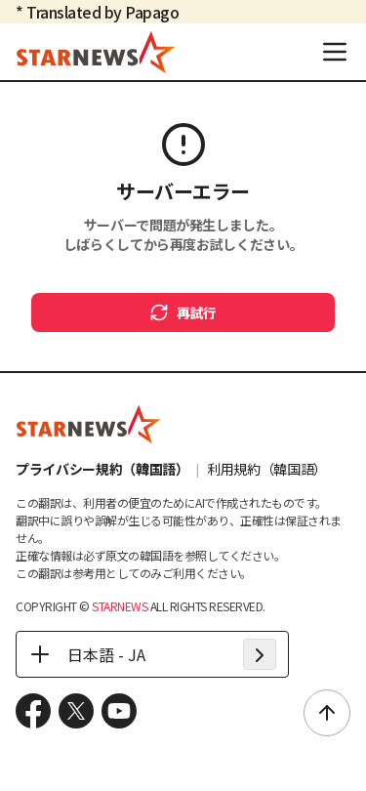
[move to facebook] (33, 711)
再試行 (183, 312)
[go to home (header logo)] (96, 51)
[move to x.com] (76, 711)
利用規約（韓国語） (267, 469)
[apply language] (259, 654)
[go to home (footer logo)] (89, 423)
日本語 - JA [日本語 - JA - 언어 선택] (86, 654)
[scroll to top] (327, 712)
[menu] (334, 51)
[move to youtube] (119, 711)
